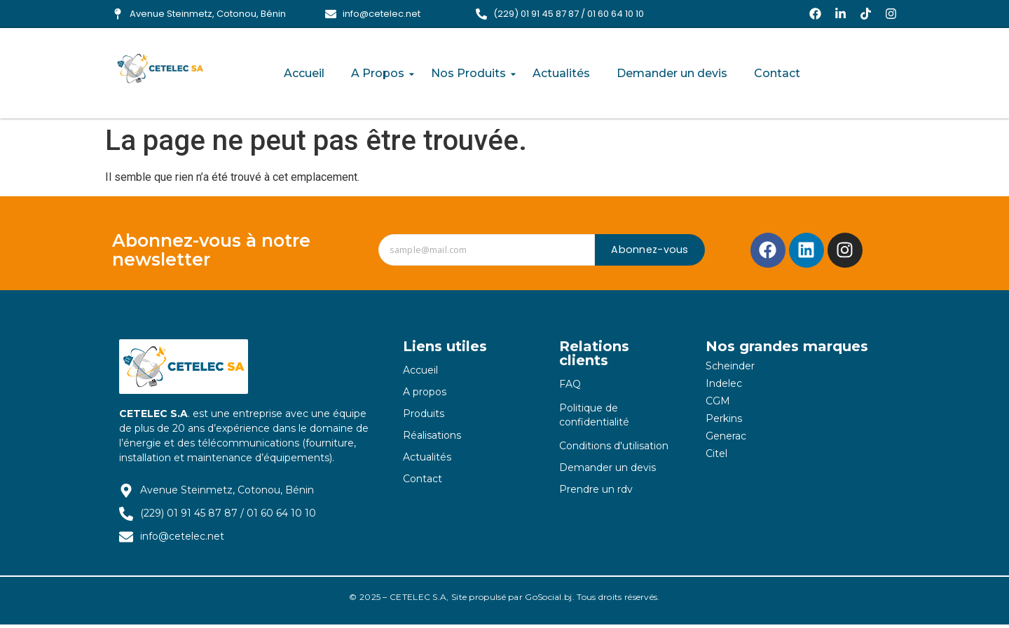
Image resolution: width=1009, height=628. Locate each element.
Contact (777, 74)
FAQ (570, 387)
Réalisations (432, 438)
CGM (718, 403)
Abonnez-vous (650, 253)
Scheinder (730, 368)
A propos (424, 394)
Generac (726, 438)
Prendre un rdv (596, 492)
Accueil (304, 74)
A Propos (380, 74)
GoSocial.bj (548, 600)
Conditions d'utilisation (613, 448)
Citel (716, 456)
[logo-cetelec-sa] (165, 71)
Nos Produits (471, 74)
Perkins (724, 421)
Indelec (724, 386)
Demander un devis (672, 74)
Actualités (561, 74)
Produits (423, 416)
